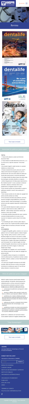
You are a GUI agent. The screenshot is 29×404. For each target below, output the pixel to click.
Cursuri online (6, 367)
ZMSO (3, 385)
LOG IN (21, 3)
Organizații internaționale (10, 374)
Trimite (20, 361)
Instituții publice (7, 372)
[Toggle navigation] (26, 3)
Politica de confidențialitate (11, 391)
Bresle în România (7, 365)
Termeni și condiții (7, 388)
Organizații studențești (9, 378)
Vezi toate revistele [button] (14, 142)
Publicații (4, 380)
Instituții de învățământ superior (12, 370)
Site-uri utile (5, 382)
